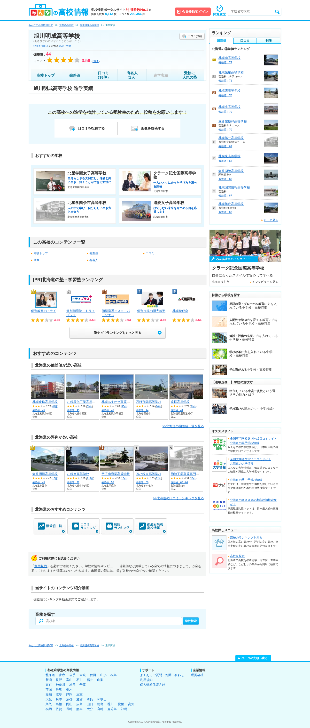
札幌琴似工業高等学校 (83, 402)
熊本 (79, 709)
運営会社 (197, 675)
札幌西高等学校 (229, 90)
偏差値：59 (142, 482)
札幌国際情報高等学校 (234, 187)
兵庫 (59, 699)
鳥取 (49, 704)
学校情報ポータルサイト (121, 10)
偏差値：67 (225, 195)
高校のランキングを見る (246, 537)
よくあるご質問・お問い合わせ (162, 675)
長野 (59, 680)
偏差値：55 (107, 482)
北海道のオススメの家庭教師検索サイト (253, 502)
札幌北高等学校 (229, 107)
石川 (79, 680)
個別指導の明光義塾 (151, 311)
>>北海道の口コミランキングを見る (178, 498)
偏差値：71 (225, 80)
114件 (90, 478)
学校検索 (191, 621)
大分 (90, 709)
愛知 (49, 694)
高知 (131, 704)
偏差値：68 (225, 160)
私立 (61, 46)
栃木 (69, 689)
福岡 (49, 709)
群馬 (59, 689)
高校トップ (46, 75)
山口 (90, 704)
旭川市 (45, 46)
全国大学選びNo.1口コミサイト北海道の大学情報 (250, 461)
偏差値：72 (73, 482)
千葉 (82, 685)
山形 (103, 675)
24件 (193, 406)
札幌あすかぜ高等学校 (117, 402)
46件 (124, 406)
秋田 (93, 675)
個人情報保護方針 (152, 685)
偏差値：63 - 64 (179, 482)
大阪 (49, 699)
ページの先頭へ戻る (254, 658)
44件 (54, 406)
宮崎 (100, 709)
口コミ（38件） (103, 75)
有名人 (93, 260)
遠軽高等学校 (180, 402)
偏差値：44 (142, 410)
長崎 (69, 709)
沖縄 (124, 709)
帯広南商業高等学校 (115, 474)
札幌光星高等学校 (231, 72)
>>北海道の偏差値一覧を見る (183, 426)
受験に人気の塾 (189, 75)
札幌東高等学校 (229, 156)
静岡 (69, 694)
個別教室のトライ (43, 311)
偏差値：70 (225, 95)
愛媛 (121, 704)
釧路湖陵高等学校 (231, 171)
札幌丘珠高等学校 (45, 402)
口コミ (150, 253)
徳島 (100, 704)
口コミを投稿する (91, 128)
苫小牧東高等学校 (148, 474)
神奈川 (60, 685)
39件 (89, 406)
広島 (79, 704)
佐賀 (59, 709)
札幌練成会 (180, 311)
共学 (68, 46)
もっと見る (271, 220)
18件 (193, 478)
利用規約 (40, 566)
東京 (49, 685)
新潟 (49, 680)
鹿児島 (112, 709)
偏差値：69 (225, 146)
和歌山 (102, 699)
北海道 (37, 46)
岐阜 (59, 694)
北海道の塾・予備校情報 (246, 480)
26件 (158, 406)
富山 (69, 680)
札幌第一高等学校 (231, 138)
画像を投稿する (152, 128)
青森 (62, 675)
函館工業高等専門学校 (186, 474)
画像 (36, 260)
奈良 (90, 699)
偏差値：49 (38, 482)
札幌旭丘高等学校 (231, 204)
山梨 (100, 680)
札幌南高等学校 (78, 474)
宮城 (82, 675)
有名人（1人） (131, 75)
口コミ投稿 (194, 36)
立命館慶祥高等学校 (232, 121)
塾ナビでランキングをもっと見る (117, 333)
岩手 (72, 675)
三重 (79, 694)
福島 (113, 675)
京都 (69, 699)
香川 (110, 704)
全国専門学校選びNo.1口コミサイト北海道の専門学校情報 (253, 441)
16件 (54, 478)
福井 (90, 680)
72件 (158, 478)
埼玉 (72, 685)
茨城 (49, 689)
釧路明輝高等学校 (45, 474)
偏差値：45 (38, 410)
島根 (59, 704)
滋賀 (79, 699)
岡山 (69, 704)
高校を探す (237, 556)
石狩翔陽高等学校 (148, 402)
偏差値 (74, 75)
